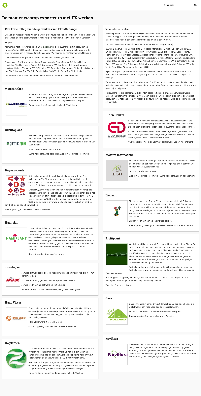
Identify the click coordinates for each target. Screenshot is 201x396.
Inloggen (169, 5)
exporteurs (47, 47)
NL (196, 5)
